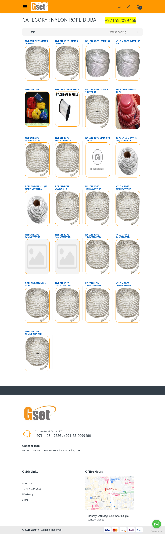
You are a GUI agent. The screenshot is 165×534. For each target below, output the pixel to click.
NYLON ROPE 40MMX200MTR (63, 139)
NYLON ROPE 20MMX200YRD (63, 236)
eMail (25, 500)
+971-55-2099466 (77, 435)
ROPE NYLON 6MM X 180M (35, 284)
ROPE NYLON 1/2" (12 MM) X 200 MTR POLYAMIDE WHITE (36, 187)
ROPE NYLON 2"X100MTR (62, 187)
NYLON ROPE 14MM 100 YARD (128, 42)
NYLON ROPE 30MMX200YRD (123, 187)
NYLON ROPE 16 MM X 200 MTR (66, 42)
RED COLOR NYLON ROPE (126, 90)
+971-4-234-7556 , (49, 435)
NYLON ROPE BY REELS (67, 89)
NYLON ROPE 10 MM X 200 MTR (36, 42)
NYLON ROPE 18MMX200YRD (32, 139)
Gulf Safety (32, 529)
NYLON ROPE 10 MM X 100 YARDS (96, 90)
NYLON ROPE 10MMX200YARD (33, 332)
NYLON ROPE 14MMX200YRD (32, 236)
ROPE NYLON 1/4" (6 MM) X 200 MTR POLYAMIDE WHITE (126, 139)
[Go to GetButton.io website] (156, 531)
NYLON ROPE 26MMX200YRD (93, 236)
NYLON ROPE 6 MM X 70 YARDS (97, 139)
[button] (119, 6)
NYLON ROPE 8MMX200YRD (123, 236)
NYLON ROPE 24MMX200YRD (63, 284)
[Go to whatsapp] (156, 524)
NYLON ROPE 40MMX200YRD (93, 187)
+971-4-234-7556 (31, 489)
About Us (27, 483)
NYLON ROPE (32, 89)
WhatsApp (28, 494)
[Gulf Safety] (39, 6)
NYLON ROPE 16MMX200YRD (123, 284)
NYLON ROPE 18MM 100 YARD (97, 42)
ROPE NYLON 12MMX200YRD (93, 284)
